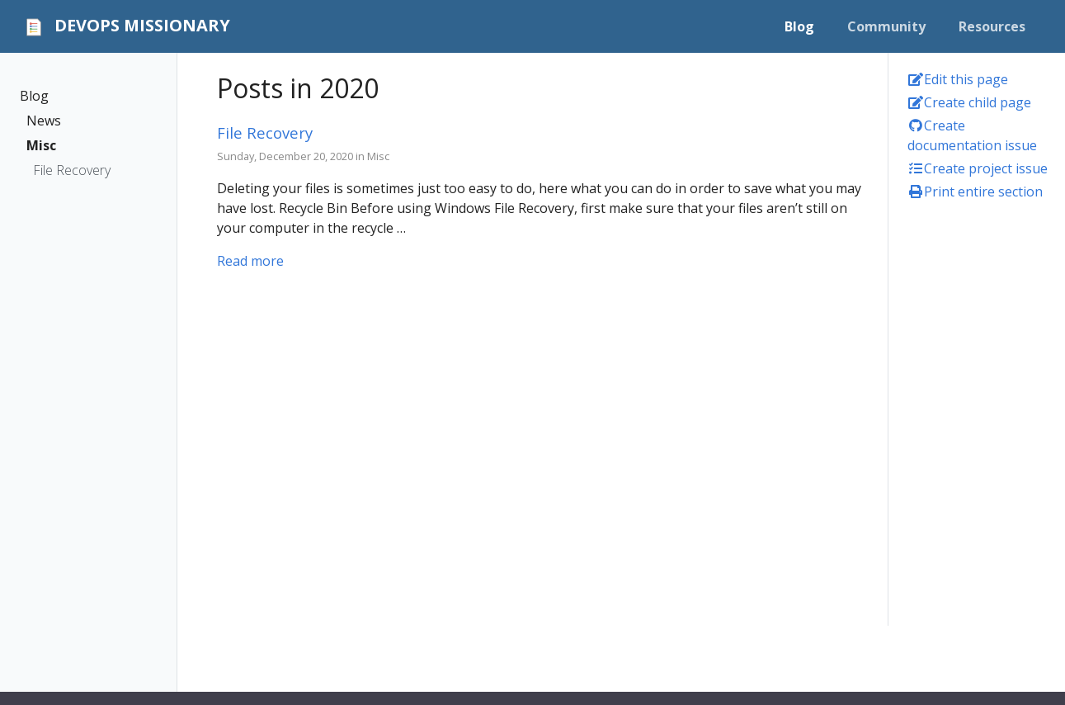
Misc (41, 145)
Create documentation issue (972, 135)
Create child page (969, 102)
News (43, 120)
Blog (34, 96)
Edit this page (957, 79)
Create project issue (977, 168)
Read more (250, 261)
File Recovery (72, 170)
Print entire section (975, 191)
